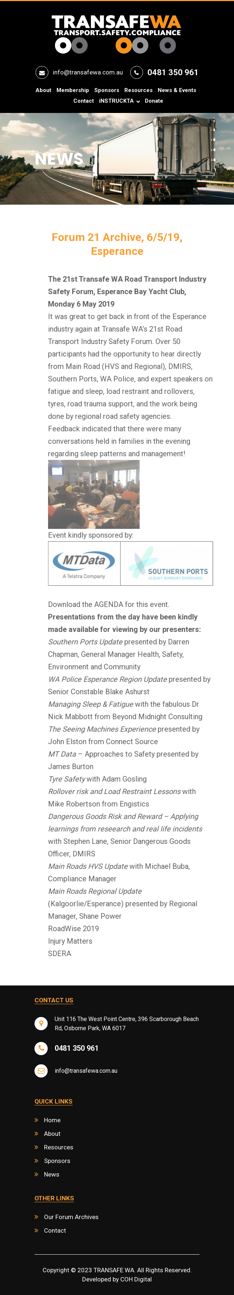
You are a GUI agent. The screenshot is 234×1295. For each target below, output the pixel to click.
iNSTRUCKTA (116, 101)
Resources (138, 90)
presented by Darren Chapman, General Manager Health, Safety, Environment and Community (132, 654)
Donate (154, 101)
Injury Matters (84, 941)
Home (52, 1120)
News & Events (177, 90)
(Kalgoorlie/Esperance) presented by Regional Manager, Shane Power (136, 904)
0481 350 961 (173, 72)
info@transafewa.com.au (88, 72)
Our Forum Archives (71, 1217)
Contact (83, 101)
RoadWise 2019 (87, 928)
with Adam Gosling (111, 779)
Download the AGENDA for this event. (122, 604)
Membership (72, 90)
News (51, 1174)
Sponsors (106, 90)
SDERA (73, 953)
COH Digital (136, 1279)
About (43, 90)
